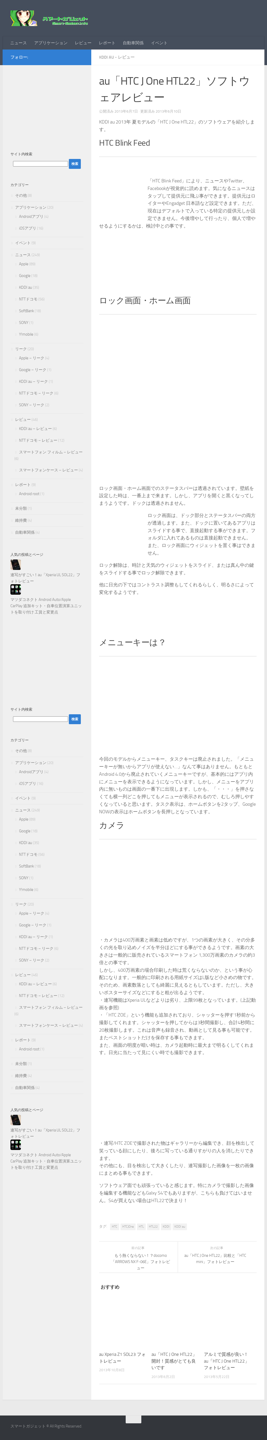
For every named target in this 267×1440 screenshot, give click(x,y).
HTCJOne (128, 1226)
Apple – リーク (31, 358)
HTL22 (153, 1226)
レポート (107, 42)
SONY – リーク (31, 405)
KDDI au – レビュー (35, 428)
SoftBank (26, 311)
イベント (159, 42)
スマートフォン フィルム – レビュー (51, 452)
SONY (23, 322)
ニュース (18, 42)
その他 (21, 195)
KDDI (166, 1226)
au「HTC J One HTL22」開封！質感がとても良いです (174, 1361)
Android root (29, 493)
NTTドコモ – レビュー (38, 440)
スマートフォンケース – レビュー (48, 470)
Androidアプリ (31, 216)
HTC (114, 1226)
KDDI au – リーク (33, 381)
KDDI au (179, 1226)
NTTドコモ (28, 299)
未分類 (21, 508)
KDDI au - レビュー (117, 57)
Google (25, 275)
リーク (21, 349)
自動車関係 (133, 42)
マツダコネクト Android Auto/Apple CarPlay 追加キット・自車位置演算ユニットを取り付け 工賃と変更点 (46, 605)
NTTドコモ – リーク (36, 393)
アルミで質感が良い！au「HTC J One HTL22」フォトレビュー (226, 1361)
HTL (141, 1226)
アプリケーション (51, 42)
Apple (23, 264)
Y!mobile (26, 334)
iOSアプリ (27, 228)
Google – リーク (32, 369)
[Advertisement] (46, 105)
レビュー (83, 42)
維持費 (21, 520)
